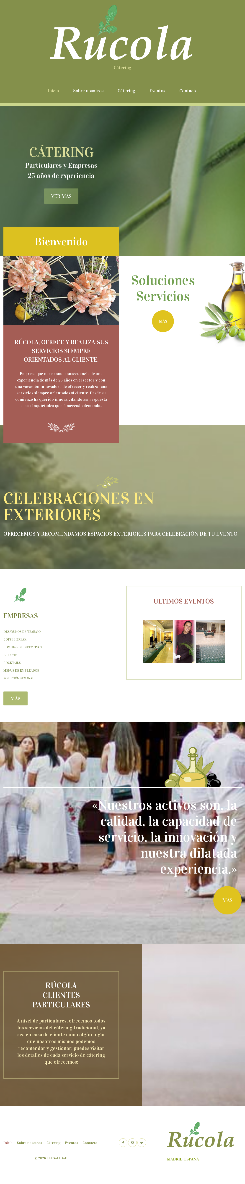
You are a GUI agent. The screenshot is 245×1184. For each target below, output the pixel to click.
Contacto (188, 90)
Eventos (157, 90)
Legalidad (58, 1158)
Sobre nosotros (88, 90)
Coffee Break (14, 639)
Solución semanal (18, 678)
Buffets (10, 655)
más (163, 321)
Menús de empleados (21, 671)
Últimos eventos (184, 601)
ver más (61, 196)
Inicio (53, 90)
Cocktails (12, 663)
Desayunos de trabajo (22, 632)
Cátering (126, 90)
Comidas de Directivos (22, 647)
